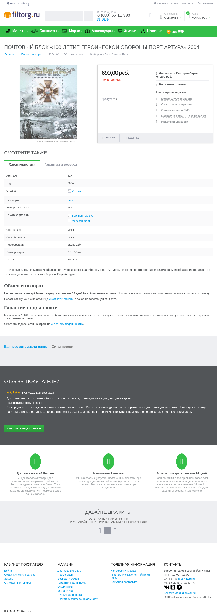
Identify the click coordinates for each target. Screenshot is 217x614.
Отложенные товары (17, 582)
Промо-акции (65, 574)
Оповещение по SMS (175, 110)
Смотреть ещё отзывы (24, 428)
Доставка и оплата (166, 3)
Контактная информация (180, 592)
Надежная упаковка (174, 121)
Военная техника (82, 215)
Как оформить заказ (123, 570)
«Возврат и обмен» (61, 299)
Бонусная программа (124, 581)
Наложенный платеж (108, 473)
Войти (8, 570)
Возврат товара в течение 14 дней (182, 473)
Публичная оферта (69, 594)
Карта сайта (65, 590)
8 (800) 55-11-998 (114, 15)
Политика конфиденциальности (77, 598)
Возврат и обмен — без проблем (183, 115)
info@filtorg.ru (186, 578)
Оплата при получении (176, 104)
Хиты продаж (63, 346)
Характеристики (22, 164)
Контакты (187, 3)
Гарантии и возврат (60, 164)
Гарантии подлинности (71, 582)
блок (71, 200)
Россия (76, 191)
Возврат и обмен (68, 578)
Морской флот (81, 220)
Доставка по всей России (35, 473)
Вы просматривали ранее (26, 346)
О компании (205, 3)
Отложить (110, 137)
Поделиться (132, 138)
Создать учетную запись (19, 574)
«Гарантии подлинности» (67, 324)
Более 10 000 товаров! (176, 98)
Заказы (8, 578)
